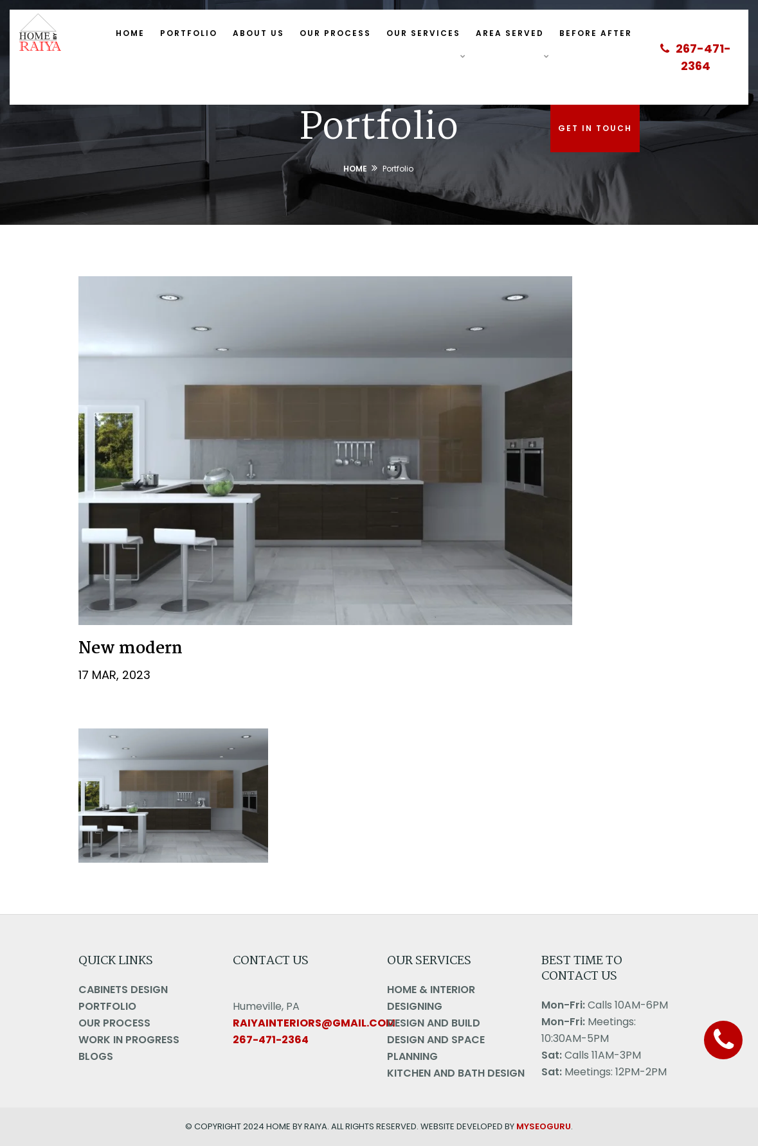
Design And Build (433, 1023)
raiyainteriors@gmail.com (314, 1023)
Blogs (95, 1056)
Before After (595, 33)
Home (130, 33)
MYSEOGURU (543, 1126)
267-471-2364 (695, 57)
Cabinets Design (123, 989)
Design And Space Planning (436, 1048)
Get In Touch (595, 128)
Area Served (510, 33)
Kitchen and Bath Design (456, 1073)
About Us (258, 33)
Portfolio (188, 33)
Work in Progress (128, 1039)
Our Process (335, 33)
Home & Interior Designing (431, 998)
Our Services (423, 33)
